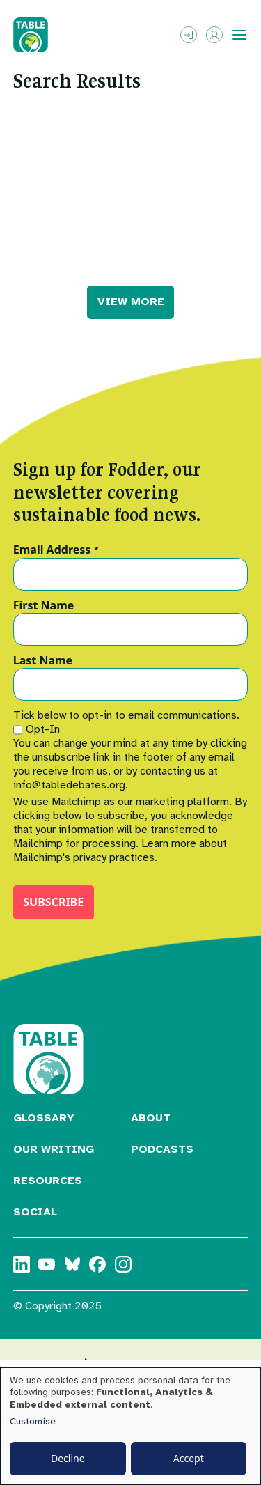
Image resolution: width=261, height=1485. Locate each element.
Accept (188, 1458)
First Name (43, 606)
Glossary (43, 1118)
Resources (47, 1181)
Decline (68, 1458)
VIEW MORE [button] (130, 302)
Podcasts (162, 1149)
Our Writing (53, 1149)
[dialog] (130, 1426)
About (151, 1118)
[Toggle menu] (239, 34)
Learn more (168, 843)
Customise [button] (33, 1421)
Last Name (42, 661)
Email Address (56, 550)
